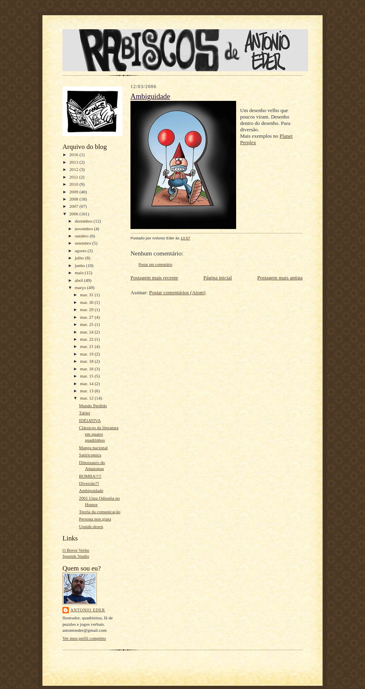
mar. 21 (87, 346)
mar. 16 (87, 368)
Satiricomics (90, 454)
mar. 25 (87, 324)
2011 (74, 177)
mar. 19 (87, 354)
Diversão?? (89, 483)
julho (80, 257)
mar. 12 (87, 398)
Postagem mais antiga (280, 278)
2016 (74, 154)
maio (80, 272)
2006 (74, 213)
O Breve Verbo (75, 550)
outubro (82, 235)
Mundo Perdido (93, 405)
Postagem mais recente (154, 278)
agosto (81, 250)
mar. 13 (87, 390)
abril (79, 280)
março (81, 287)
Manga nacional (93, 447)
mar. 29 (87, 309)
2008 (74, 199)
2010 (74, 184)
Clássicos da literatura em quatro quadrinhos (98, 433)
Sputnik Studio (75, 556)
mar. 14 (87, 383)
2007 (74, 206)
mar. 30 (87, 302)
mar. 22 (87, 339)
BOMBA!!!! (90, 476)
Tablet (84, 412)
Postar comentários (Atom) (177, 292)
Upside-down (91, 526)
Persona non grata (95, 518)
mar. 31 (87, 294)
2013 (74, 162)
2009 (74, 191)
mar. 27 (87, 317)
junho (80, 265)
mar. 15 (87, 376)
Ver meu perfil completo (84, 638)
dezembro (84, 221)
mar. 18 (87, 361)
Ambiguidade (91, 490)
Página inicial (217, 278)
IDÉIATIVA (89, 420)
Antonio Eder (87, 610)
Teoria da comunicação (99, 511)
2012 (74, 169)
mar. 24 (87, 331)
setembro (83, 243)
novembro (84, 228)
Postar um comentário (155, 264)
